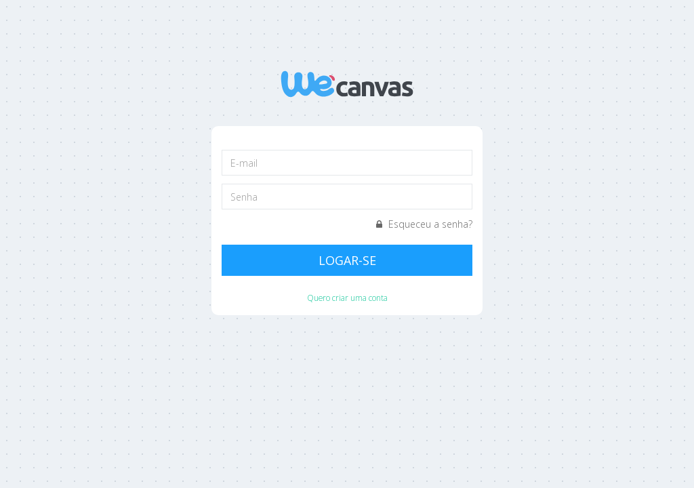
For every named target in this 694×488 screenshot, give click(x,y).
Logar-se (347, 260)
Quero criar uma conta (347, 297)
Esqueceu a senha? (424, 224)
